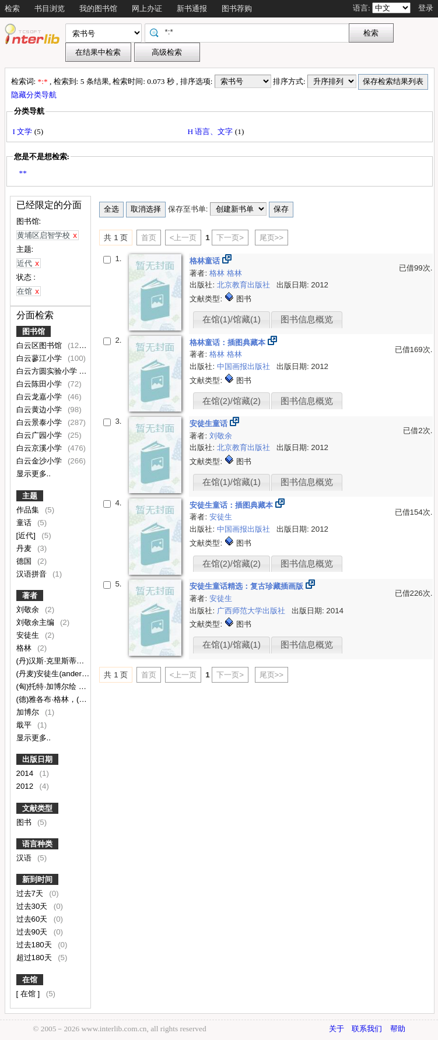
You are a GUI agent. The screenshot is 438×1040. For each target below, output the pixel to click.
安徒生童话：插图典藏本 (232, 505)
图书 (25, 822)
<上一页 (183, 237)
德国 (25, 561)
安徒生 (28, 635)
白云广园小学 (40, 435)
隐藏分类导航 (34, 94)
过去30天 (33, 906)
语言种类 (37, 843)
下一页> (230, 237)
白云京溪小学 (40, 448)
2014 (26, 773)
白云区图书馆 (40, 345)
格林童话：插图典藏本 (229, 342)
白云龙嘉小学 (40, 396)
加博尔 (28, 712)
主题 (29, 495)
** (23, 172)
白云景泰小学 (40, 422)
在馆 (29, 979)
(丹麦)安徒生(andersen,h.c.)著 (68, 673)
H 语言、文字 (211, 131)
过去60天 (33, 919)
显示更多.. (33, 473)
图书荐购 (237, 8)
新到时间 (37, 879)
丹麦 (25, 548)
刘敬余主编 (36, 622)
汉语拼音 (32, 574)
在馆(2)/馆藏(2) (231, 401)
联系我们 (367, 1028)
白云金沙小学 (40, 460)
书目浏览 (49, 8)
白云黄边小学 (40, 409)
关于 (336, 1028)
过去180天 (35, 944)
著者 (29, 595)
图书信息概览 (307, 319)
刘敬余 (28, 609)
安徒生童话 (210, 423)
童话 (25, 522)
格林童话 (206, 261)
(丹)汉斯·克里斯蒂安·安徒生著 (67, 660)
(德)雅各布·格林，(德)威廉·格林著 (74, 699)
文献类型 (37, 808)
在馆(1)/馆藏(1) (231, 319)
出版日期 (37, 759)
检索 (12, 8)
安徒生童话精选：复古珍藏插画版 (248, 586)
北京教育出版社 (244, 284)
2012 (26, 786)
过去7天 (30, 893)
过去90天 (33, 931)
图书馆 (33, 331)
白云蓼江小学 (40, 358)
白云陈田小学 (40, 384)
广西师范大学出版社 (252, 610)
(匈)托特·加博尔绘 (47, 686)
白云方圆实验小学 (47, 371)
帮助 (397, 1028)
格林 (25, 648)
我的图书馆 (98, 8)
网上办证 (147, 8)
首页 (148, 237)
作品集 (28, 509)
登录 (425, 7)
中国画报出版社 (244, 366)
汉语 (25, 857)
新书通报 (192, 8)
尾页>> (272, 237)
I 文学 (23, 131)
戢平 (25, 725)
